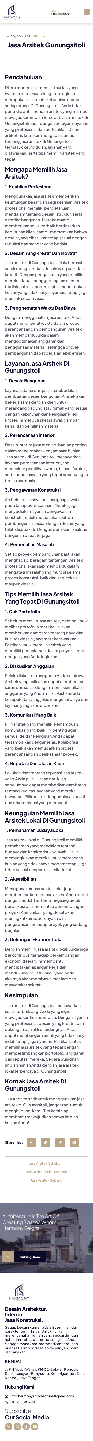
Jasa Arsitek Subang (46, 1180)
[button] (87, 12)
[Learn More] (24, 1256)
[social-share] (31, 1142)
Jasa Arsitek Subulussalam (46, 1171)
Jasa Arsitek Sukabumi (46, 1163)
